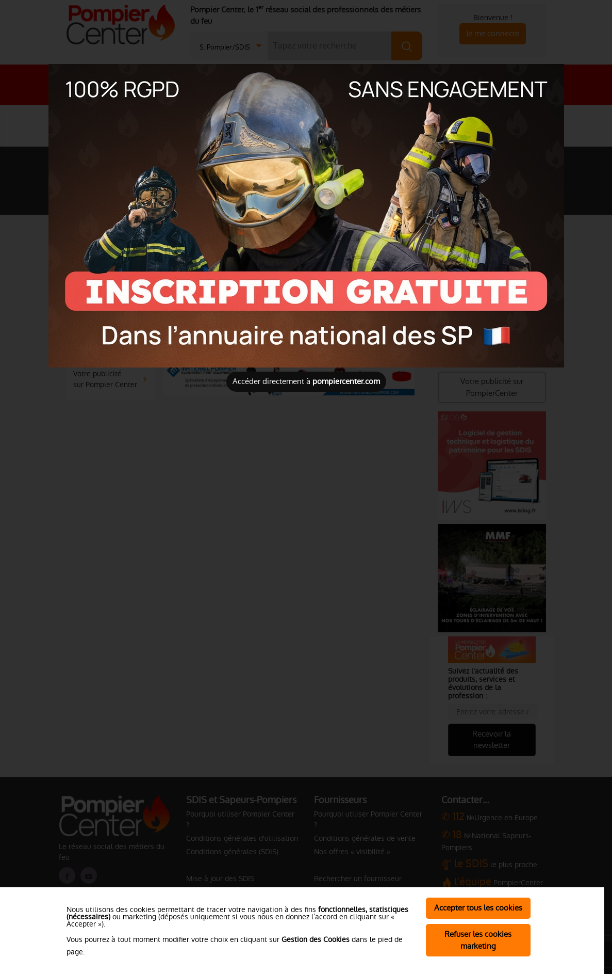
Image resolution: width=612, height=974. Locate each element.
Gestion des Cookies (316, 939)
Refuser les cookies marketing (477, 940)
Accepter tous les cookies (478, 907)
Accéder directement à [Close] (306, 381)
